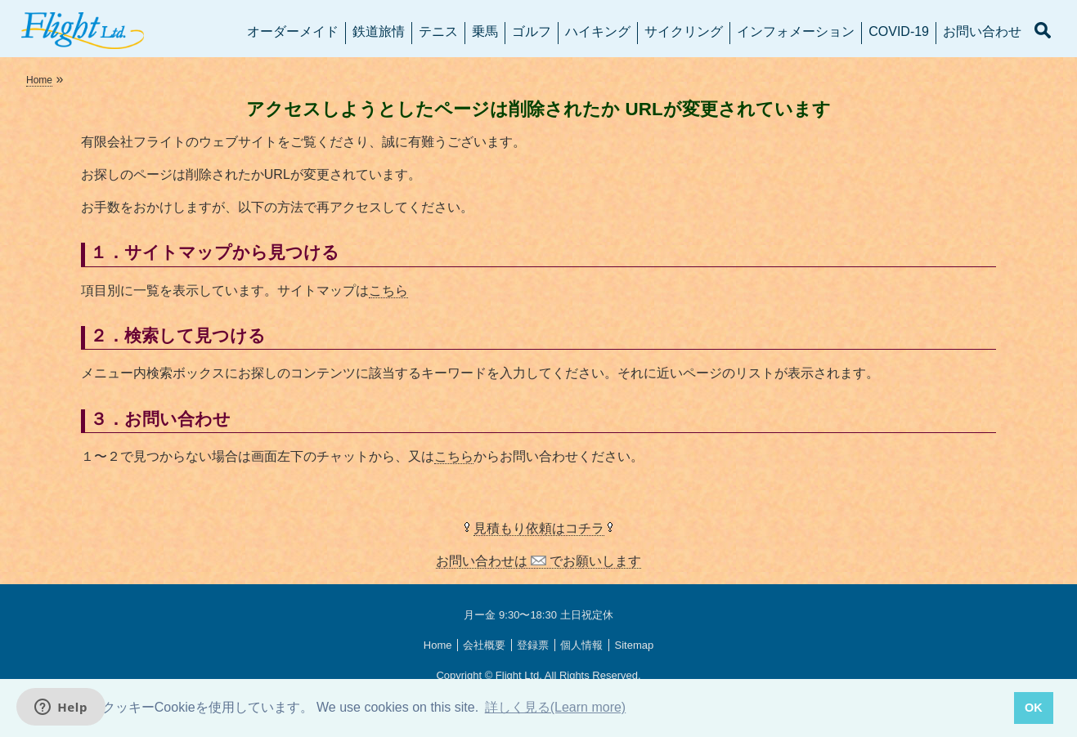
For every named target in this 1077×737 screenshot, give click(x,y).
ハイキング (597, 31)
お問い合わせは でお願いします (539, 561)
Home (39, 80)
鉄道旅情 (378, 31)
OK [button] (1034, 707)
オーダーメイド (293, 31)
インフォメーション (796, 31)
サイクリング (683, 31)
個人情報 (581, 645)
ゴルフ (531, 31)
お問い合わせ (982, 31)
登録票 (533, 645)
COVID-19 (898, 31)
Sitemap (633, 645)
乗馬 (485, 31)
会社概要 (484, 645)
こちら (388, 290)
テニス (438, 31)
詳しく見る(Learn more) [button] (555, 707)
